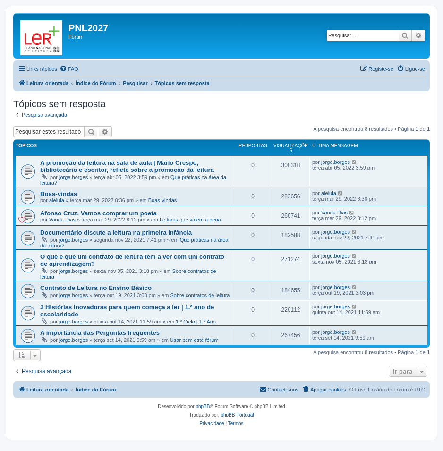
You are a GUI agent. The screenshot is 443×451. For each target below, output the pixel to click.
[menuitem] (69, 69)
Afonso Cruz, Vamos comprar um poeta (98, 213)
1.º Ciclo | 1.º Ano (196, 321)
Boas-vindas (58, 193)
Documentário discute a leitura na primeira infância (116, 232)
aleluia (56, 200)
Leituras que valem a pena (190, 219)
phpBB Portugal (237, 414)
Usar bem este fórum (194, 340)
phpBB (203, 406)
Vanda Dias (62, 219)
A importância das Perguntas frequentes (100, 332)
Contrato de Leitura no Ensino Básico (96, 287)
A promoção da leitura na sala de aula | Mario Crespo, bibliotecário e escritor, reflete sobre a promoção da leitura (127, 166)
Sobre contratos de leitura (200, 295)
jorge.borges (73, 177)
